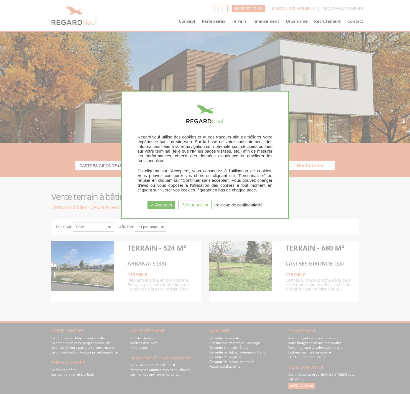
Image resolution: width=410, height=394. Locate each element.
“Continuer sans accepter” (205, 180)
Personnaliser (194, 205)
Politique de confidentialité (238, 205)
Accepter (161, 205)
